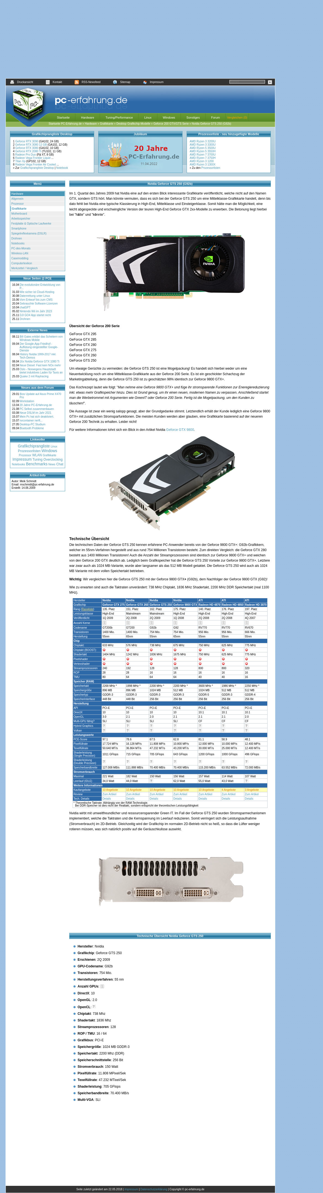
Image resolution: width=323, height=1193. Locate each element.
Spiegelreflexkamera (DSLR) (28, 233)
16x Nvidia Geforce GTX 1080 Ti (39, 361)
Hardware (87, 117)
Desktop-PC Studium (32, 424)
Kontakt (54, 82)
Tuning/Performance (119, 117)
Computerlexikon (21, 263)
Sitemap (121, 82)
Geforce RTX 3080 (27, 148)
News (51, 464)
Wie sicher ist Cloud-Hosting (37, 291)
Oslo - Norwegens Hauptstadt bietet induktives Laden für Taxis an (41, 371)
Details (106, 798)
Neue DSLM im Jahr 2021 (35, 412)
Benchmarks (36, 464)
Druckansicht (21, 82)
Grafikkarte (106, 123)
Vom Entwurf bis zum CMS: (36, 299)
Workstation (27, 401)
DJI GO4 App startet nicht (35, 315)
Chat (59, 464)
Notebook (62, 167)
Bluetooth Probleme (32, 428)
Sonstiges (193, 117)
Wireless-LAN (19, 253)
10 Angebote (110, 789)
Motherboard (19, 213)
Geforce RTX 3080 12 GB (31, 144)
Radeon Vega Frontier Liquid (33, 157)
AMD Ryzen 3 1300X (202, 164)
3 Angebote (252, 789)
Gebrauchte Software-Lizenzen (39, 303)
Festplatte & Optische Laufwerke (31, 223)
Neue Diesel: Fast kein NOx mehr (40, 365)
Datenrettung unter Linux (35, 295)
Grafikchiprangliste (34, 446)
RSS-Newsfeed (87, 82)
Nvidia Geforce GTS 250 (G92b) (211, 123)
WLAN (37, 455)
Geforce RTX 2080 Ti (28, 151)
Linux (147, 117)
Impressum (153, 82)
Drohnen (16, 238)
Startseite (63, 117)
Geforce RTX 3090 (27, 141)
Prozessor (17, 203)
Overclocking (52, 459)
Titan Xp (20, 161)
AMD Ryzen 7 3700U (203, 154)
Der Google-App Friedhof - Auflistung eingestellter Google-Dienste (39, 347)
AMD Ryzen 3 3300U (203, 144)
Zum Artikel (109, 794)
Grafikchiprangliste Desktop (37, 167)
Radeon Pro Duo (25, 154)
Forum (215, 117)
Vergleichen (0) (237, 117)
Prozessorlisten (210, 167)
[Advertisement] (140, 39)
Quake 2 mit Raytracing (34, 376)
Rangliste (87, 609)
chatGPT (25, 307)
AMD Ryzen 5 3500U (203, 148)
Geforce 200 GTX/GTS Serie (171, 123)
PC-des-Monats (20, 248)
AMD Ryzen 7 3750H (203, 157)
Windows (169, 117)
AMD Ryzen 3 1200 (202, 161)
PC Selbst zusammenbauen (37, 408)
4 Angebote (229, 789)
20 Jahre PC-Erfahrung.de (36, 405)
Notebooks (18, 243)
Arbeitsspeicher (20, 218)
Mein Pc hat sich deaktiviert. (37, 416)
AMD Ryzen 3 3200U (203, 141)
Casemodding (19, 258)
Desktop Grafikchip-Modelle (133, 123)
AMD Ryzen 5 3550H (203, 151)
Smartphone (18, 228)
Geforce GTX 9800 (180, 430)
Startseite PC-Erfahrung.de (65, 123)
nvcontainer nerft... (31, 420)
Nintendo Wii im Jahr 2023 (36, 311)
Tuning (38, 459)
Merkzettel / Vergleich (24, 268)
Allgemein (17, 198)
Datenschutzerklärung (154, 1189)
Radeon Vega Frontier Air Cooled (36, 164)
